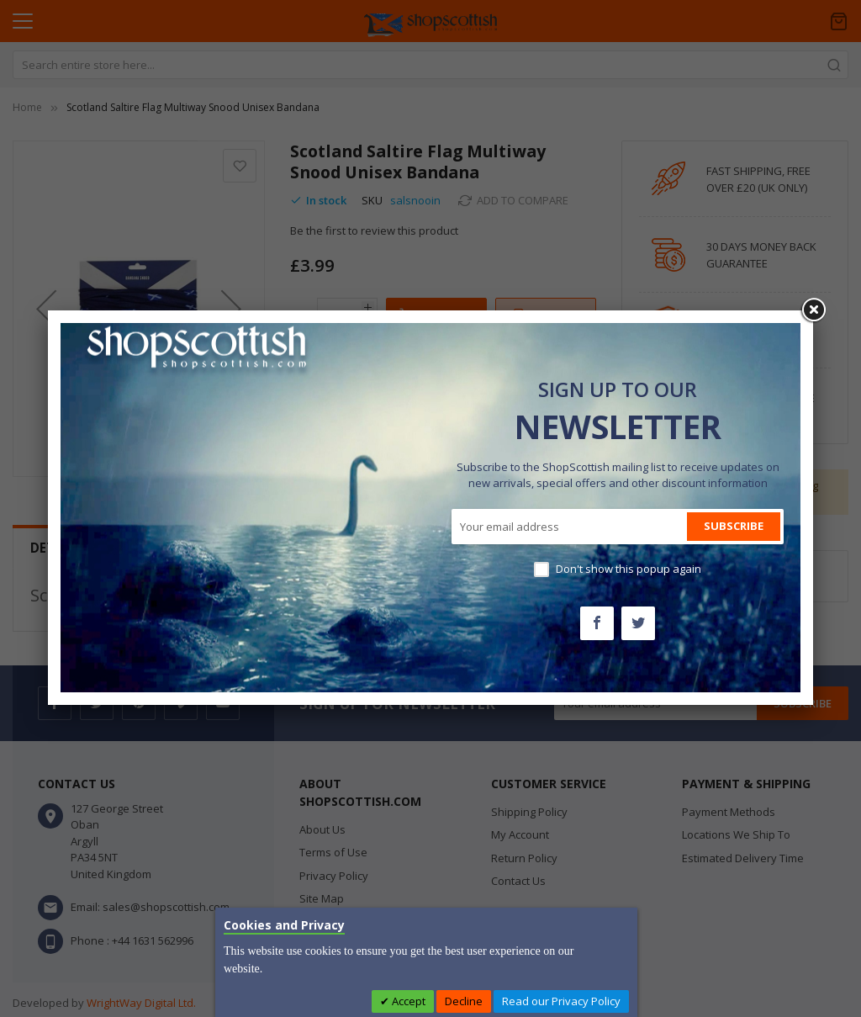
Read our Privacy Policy (561, 1001)
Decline (464, 1001)
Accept (407, 1001)
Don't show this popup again (628, 568)
